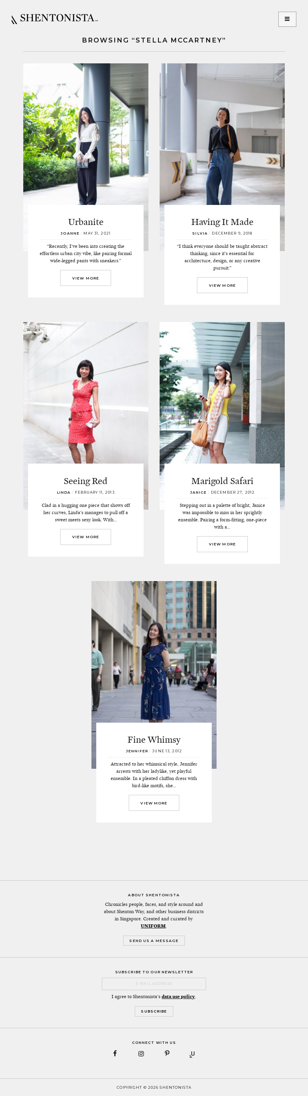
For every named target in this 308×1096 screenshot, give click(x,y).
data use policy (178, 996)
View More (85, 278)
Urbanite (85, 221)
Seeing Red (85, 480)
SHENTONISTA (55, 19)
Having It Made (222, 221)
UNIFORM (153, 926)
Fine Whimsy (154, 739)
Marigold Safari (222, 480)
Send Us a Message (153, 940)
